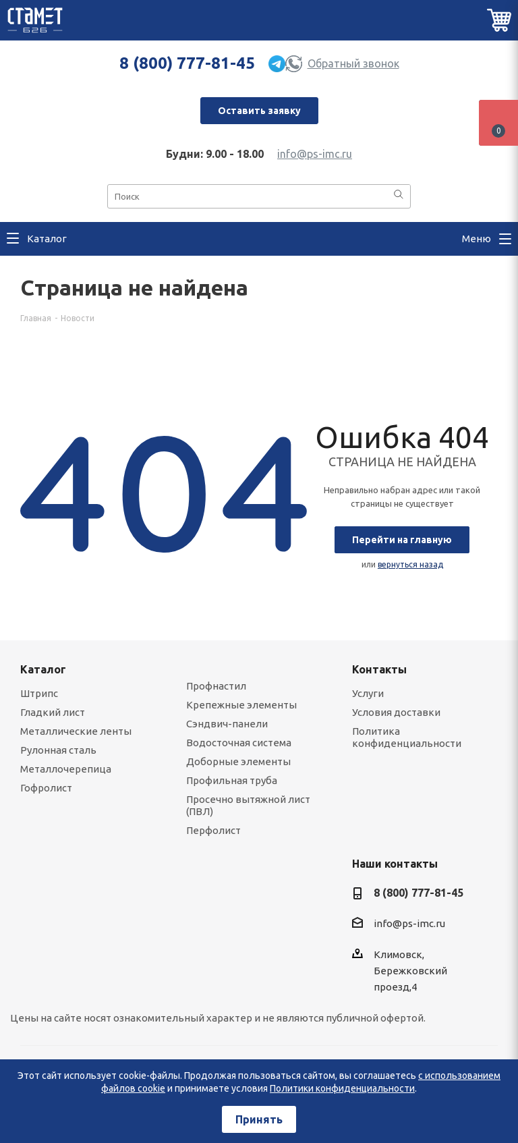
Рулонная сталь (58, 750)
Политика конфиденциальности (406, 737)
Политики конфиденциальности (342, 1088)
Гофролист (46, 787)
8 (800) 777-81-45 (187, 63)
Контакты (379, 669)
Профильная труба (231, 780)
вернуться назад (410, 564)
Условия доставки (396, 712)
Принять (259, 1119)
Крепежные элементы (241, 704)
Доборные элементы (238, 761)
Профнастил (216, 686)
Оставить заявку (259, 110)
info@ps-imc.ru (314, 154)
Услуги (368, 693)
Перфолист (213, 830)
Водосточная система (238, 742)
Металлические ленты (76, 731)
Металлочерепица (65, 769)
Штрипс (39, 693)
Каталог (43, 669)
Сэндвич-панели (227, 723)
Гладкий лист (52, 712)
